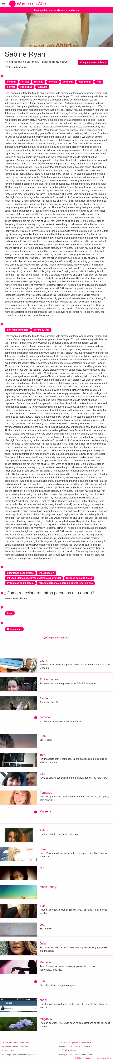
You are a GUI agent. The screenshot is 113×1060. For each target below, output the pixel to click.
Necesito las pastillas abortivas (56, 10)
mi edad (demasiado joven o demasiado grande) (34, 578)
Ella (42, 773)
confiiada (68, 81)
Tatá (42, 754)
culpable (42, 87)
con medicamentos (17, 330)
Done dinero (8, 1050)
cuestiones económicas (20, 573)
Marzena (45, 811)
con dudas (26, 87)
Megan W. (46, 1019)
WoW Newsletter (67, 1050)
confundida (84, 81)
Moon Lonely (48, 886)
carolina (45, 717)
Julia (43, 943)
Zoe (42, 905)
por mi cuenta (41, 330)
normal (11, 87)
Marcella (45, 962)
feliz (99, 81)
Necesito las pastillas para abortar (76, 1042)
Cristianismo (14, 629)
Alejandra (46, 698)
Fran (43, 736)
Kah (42, 981)
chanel (44, 1000)
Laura (43, 660)
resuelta (38, 81)
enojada (53, 81)
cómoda (11, 81)
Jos (42, 924)
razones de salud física (79, 578)
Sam (43, 849)
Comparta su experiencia (93, 62)
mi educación (46, 573)
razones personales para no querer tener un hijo (66, 583)
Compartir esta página (56, 637)
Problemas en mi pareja (20, 583)
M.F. (42, 868)
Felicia (44, 830)
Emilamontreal (49, 679)
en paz (25, 81)
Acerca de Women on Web (16, 1042)
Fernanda (46, 792)
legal (9, 613)
